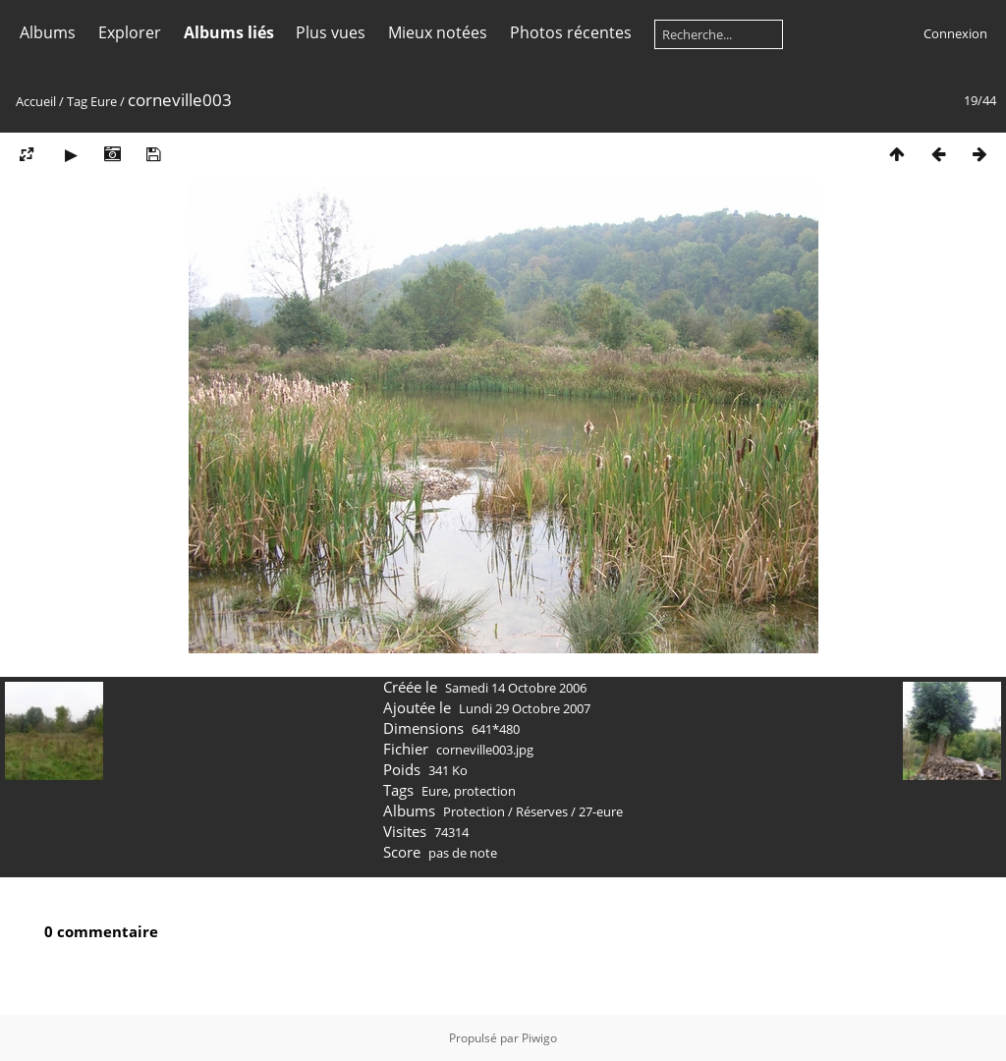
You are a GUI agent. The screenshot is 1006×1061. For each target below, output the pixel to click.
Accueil (36, 101)
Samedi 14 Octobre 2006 (516, 688)
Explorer (129, 32)
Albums (48, 32)
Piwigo (539, 1038)
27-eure (601, 811)
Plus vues (330, 32)
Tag (77, 101)
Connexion (955, 33)
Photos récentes (571, 32)
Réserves (542, 811)
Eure (103, 101)
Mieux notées (437, 32)
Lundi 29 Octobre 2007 (524, 708)
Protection (474, 811)
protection (485, 791)
